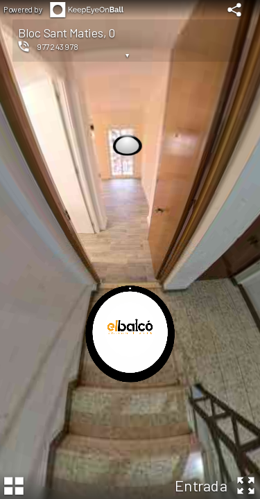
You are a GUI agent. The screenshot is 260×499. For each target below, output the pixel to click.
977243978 (57, 46)
